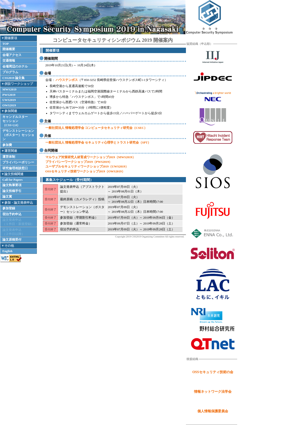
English (7, 251)
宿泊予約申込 (11, 214)
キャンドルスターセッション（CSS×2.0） (15, 121)
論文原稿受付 (11, 239)
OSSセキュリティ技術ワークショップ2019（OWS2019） (85, 171)
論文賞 (7, 196)
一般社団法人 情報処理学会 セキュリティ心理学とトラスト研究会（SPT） (98, 142)
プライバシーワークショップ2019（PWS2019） (78, 162)
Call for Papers (12, 179)
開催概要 (8, 49)
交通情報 (8, 60)
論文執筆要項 (11, 185)
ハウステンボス (66, 80)
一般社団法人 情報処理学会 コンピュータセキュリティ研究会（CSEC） (96, 128)
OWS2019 (9, 105)
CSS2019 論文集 (13, 78)
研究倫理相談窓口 (15, 168)
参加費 (7, 145)
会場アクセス (11, 55)
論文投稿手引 (11, 191)
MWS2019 (9, 89)
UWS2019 (9, 100)
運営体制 (8, 156)
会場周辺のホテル (15, 66)
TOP (5, 43)
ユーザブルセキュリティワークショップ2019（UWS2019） (86, 166)
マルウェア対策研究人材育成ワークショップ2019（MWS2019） (90, 157)
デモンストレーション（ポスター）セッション (18, 135)
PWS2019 (8, 95)
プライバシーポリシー (18, 162)
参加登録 (8, 208)
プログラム (10, 72)
